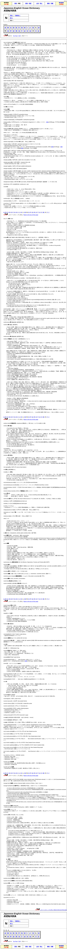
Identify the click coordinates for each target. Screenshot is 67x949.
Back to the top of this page (31, 214)
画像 (47, 122)
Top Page (15, 35)
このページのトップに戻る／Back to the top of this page (51, 909)
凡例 (19, 35)
